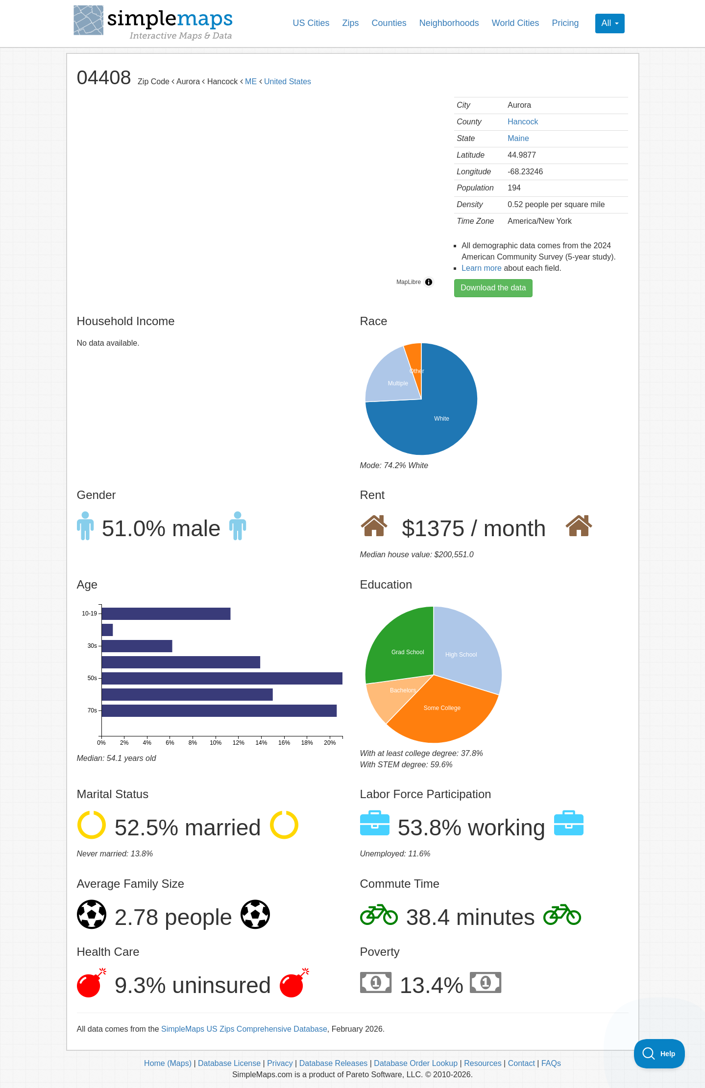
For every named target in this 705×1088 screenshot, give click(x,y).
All (609, 23)
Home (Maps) (168, 1063)
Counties (389, 23)
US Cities (311, 23)
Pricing (565, 23)
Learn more (482, 268)
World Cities (515, 23)
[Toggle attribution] (429, 282)
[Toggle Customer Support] (659, 1053)
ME (251, 81)
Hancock (523, 122)
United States (287, 81)
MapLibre (408, 282)
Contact (521, 1063)
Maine (518, 138)
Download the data (493, 288)
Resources (482, 1063)
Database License (229, 1063)
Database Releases (333, 1063)
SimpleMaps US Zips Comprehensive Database (244, 1029)
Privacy (279, 1063)
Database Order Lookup (417, 1063)
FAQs (551, 1063)
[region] (258, 195)
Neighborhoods (449, 23)
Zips (350, 23)
